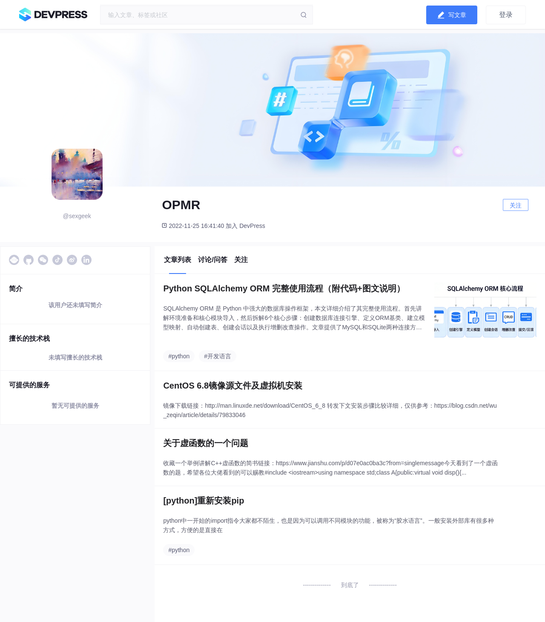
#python (178, 356)
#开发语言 (217, 356)
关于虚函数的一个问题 (205, 443)
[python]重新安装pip (203, 500)
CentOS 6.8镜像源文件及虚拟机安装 (232, 385)
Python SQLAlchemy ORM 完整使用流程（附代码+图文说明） (283, 288)
